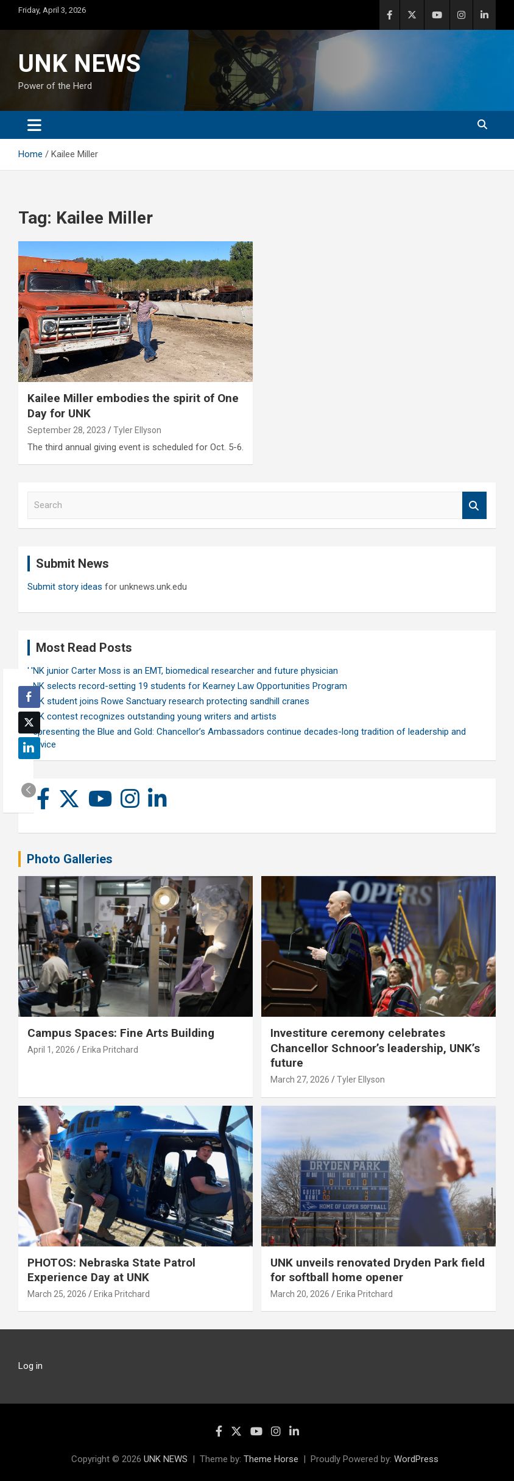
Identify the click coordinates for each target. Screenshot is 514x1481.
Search (474, 505)
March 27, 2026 (299, 1079)
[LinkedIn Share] (29, 748)
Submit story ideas (64, 586)
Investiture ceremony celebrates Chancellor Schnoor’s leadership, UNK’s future (375, 1048)
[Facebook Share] (29, 697)
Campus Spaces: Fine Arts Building (120, 1033)
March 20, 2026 (299, 1294)
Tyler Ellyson (137, 430)
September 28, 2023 (66, 430)
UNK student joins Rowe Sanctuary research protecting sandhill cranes (168, 701)
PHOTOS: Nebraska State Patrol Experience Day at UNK (111, 1270)
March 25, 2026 (56, 1294)
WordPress (416, 1459)
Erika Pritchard (110, 1050)
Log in (30, 1365)
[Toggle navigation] (34, 125)
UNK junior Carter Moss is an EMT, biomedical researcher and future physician (182, 670)
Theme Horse (271, 1459)
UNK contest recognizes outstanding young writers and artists (151, 716)
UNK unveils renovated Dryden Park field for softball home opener (377, 1270)
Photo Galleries (70, 859)
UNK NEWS (79, 63)
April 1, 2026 (51, 1050)
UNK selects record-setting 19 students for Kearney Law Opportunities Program (187, 685)
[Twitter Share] (29, 722)
